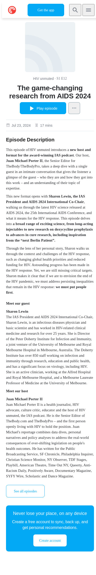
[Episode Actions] (74, 108)
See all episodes (25, 491)
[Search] (75, 10)
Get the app (46, 10)
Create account (50, 540)
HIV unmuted (43, 79)
